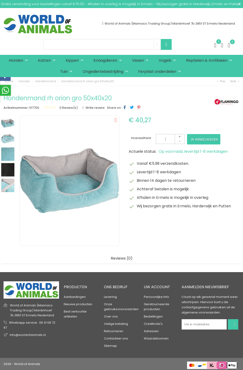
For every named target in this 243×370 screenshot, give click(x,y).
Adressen (151, 331)
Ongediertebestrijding (106, 71)
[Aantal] (170, 139)
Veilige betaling (116, 324)
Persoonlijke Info (156, 297)
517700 (34, 107)
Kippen (75, 60)
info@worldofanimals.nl (28, 335)
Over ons (111, 316)
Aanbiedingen (75, 297)
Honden (19, 60)
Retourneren (113, 331)
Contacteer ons (116, 338)
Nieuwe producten (78, 304)
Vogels (168, 60)
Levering (110, 297)
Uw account (157, 287)
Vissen (141, 60)
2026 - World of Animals (22, 364)
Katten (48, 60)
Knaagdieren (109, 60)
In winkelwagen (204, 139)
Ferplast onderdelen (160, 71)
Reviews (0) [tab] (121, 258)
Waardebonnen (156, 338)
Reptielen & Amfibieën (210, 60)
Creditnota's (153, 324)
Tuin (67, 71)
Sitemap (110, 346)
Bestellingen (153, 316)
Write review (95, 107)
